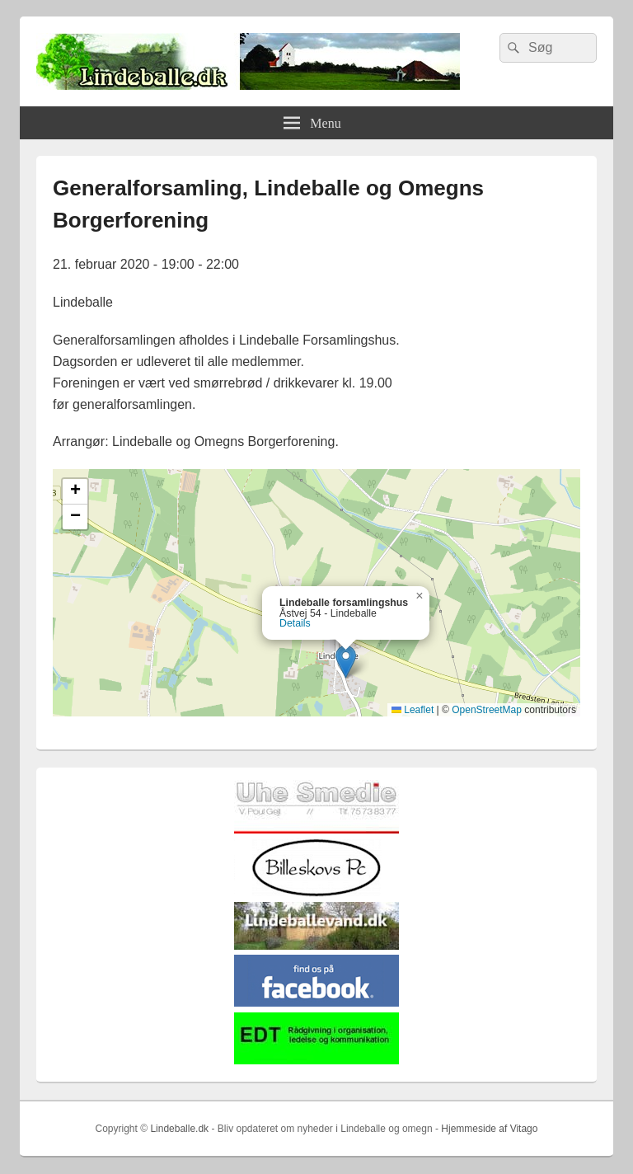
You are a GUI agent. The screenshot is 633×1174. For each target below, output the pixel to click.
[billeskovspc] (316, 893)
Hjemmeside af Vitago (489, 1128)
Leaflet (413, 710)
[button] (345, 662)
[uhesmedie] (316, 830)
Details (295, 623)
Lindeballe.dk (179, 1128)
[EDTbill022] (316, 1060)
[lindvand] (316, 946)
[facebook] (316, 1003)
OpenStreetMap (487, 710)
